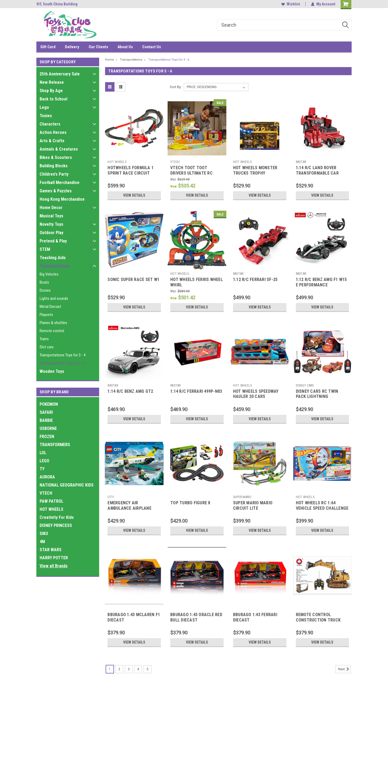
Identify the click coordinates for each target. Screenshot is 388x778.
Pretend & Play (53, 241)
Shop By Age (51, 90)
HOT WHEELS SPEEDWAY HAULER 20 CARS (256, 394)
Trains (44, 338)
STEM (45, 249)
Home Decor (51, 207)
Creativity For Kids (57, 517)
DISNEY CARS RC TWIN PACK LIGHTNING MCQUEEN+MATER (317, 397)
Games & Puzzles (56, 190)
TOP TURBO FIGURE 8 (190, 502)
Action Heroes (53, 132)
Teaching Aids (53, 257)
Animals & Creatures (59, 149)
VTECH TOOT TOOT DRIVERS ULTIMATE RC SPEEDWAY (191, 173)
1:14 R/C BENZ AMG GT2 (130, 391)
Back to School (53, 99)
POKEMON (49, 404)
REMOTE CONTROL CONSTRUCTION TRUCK (318, 617)
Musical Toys (51, 215)
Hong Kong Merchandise (62, 199)
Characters (50, 124)
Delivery (72, 46)
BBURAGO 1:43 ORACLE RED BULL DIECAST (196, 617)
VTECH (46, 493)
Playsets (46, 314)
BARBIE (46, 420)
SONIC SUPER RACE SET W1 (134, 279)
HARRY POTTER (54, 557)
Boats (44, 282)
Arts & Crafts (52, 140)
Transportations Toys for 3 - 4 (62, 355)
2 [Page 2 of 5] (119, 669)
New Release (52, 82)
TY (42, 468)
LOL (43, 452)
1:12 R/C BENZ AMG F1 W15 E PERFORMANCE (321, 282)
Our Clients (98, 46)
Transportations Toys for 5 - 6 (62, 363)
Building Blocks (54, 165)
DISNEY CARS (305, 385)
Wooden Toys (52, 371)
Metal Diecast (50, 306)
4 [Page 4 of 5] (138, 669)
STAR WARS (50, 549)
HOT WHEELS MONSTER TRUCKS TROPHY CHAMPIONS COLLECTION (257, 173)
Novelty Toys (51, 224)
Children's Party (54, 174)
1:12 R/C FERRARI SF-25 (255, 279)
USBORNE (48, 428)
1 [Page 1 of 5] (110, 669)
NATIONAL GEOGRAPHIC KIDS (66, 485)
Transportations (55, 266)
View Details (134, 195)
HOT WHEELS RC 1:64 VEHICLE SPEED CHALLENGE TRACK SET (322, 508)
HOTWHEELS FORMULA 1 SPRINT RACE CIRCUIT (131, 170)
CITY (111, 497)
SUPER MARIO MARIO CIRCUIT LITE (252, 505)
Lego (44, 107)
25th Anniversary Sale (60, 74)
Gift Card (48, 46)
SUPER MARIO (242, 497)
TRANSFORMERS (55, 444)
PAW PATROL (51, 501)
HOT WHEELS (51, 509)
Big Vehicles (49, 274)
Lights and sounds (54, 298)
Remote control (52, 330)
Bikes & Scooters (56, 157)
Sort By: (176, 87)
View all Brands (54, 565)
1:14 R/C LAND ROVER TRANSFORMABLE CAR (317, 170)
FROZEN (47, 436)
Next (344, 669)
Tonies (46, 115)
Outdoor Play (51, 232)
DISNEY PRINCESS (56, 525)
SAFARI (46, 412)
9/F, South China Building (57, 4)
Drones (45, 290)
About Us (125, 46)
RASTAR (301, 162)
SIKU (44, 533)
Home (109, 59)
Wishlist (290, 4)
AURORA (47, 477)
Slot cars (47, 347)
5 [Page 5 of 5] (147, 669)
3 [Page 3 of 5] (129, 669)
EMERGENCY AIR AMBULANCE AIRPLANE (129, 505)
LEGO (44, 460)
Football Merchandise (59, 182)
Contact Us (151, 46)
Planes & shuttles (53, 322)
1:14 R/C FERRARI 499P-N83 (196, 391)
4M (42, 541)
